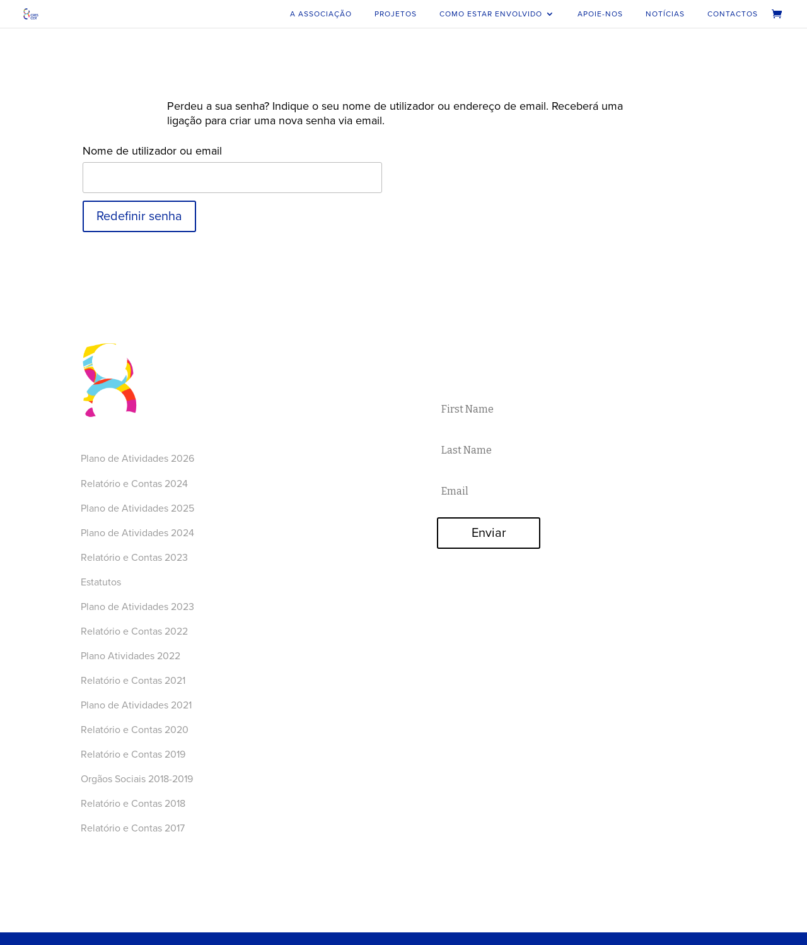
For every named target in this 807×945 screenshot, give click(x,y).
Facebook (272, 455)
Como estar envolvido (490, 13)
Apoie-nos (600, 13)
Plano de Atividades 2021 (136, 705)
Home (264, 340)
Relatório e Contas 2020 (136, 730)
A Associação (321, 13)
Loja (260, 415)
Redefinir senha (139, 216)
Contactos (732, 13)
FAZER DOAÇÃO (650, 471)
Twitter (266, 501)
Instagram (272, 485)
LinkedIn (270, 516)
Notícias (665, 13)
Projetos (395, 13)
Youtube (269, 470)
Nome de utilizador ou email (152, 151)
